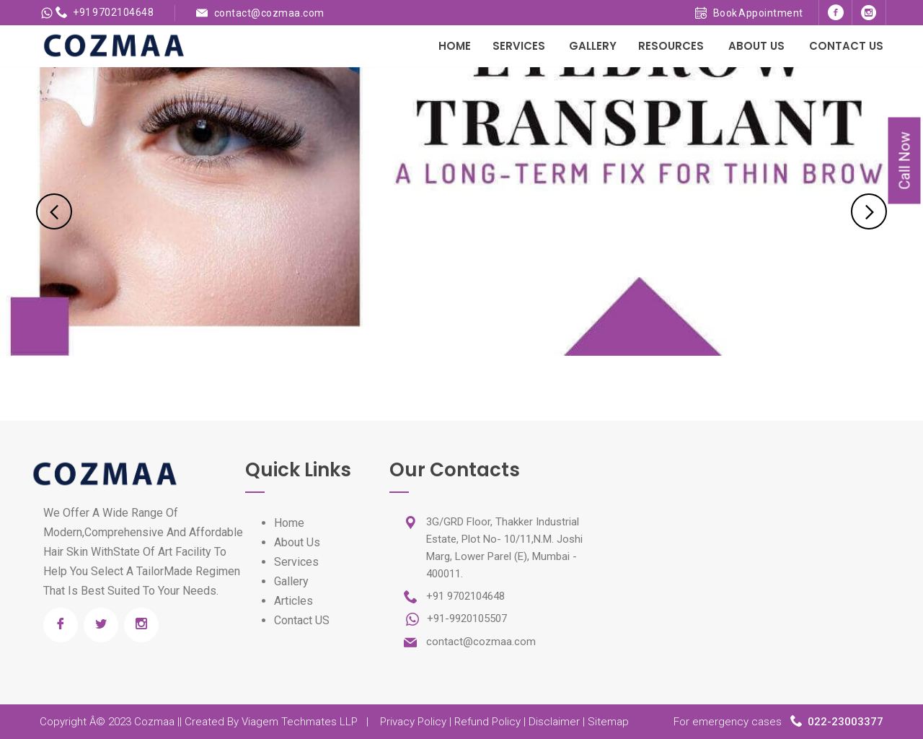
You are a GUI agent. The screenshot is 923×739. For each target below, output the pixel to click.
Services (519, 45)
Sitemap (608, 721)
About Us (756, 45)
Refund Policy (487, 721)
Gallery (593, 45)
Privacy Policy (413, 721)
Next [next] (869, 211)
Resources (671, 45)
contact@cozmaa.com (269, 13)
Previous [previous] (54, 211)
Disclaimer (554, 721)
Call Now (905, 161)
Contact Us (846, 45)
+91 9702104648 (105, 12)
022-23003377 (845, 721)
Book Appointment (749, 13)
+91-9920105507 (465, 618)
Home (454, 45)
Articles (293, 601)
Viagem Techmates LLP (300, 721)
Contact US (302, 620)
